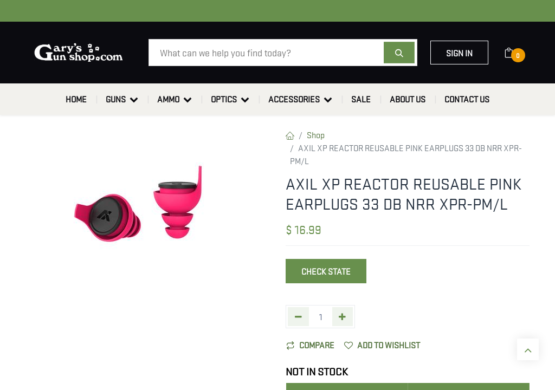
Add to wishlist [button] (382, 344)
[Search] (399, 52)
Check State (326, 271)
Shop (316, 134)
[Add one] (342, 316)
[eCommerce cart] (516, 52)
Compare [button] (310, 344)
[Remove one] (298, 316)
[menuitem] (76, 99)
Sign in (459, 52)
